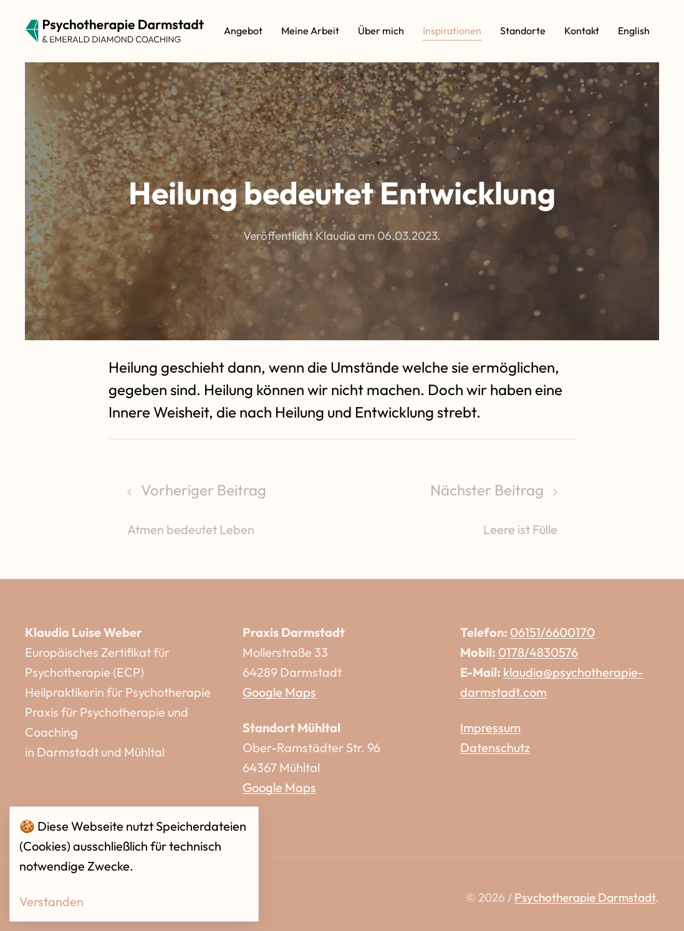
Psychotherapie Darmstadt (584, 897)
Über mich (381, 30)
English (634, 30)
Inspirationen (452, 30)
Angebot (243, 30)
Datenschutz (495, 747)
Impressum (490, 727)
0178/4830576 (538, 652)
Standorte (523, 30)
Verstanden (51, 901)
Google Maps (279, 692)
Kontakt (581, 30)
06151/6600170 (552, 632)
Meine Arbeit (310, 30)
